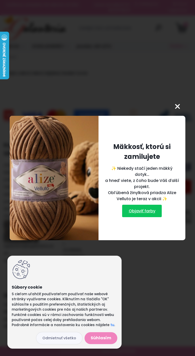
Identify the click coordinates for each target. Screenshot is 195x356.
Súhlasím (101, 338)
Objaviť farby (142, 211)
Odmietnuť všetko (59, 338)
